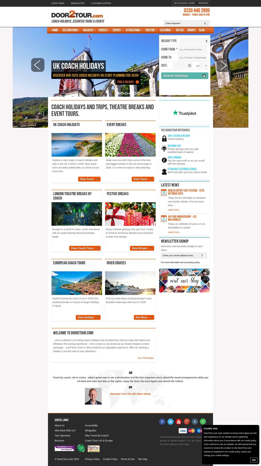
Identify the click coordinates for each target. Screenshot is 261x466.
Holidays (88, 30)
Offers (180, 30)
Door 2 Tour (77, 14)
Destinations (70, 30)
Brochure (59, 440)
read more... (174, 209)
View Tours (87, 179)
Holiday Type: (169, 41)
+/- (198, 66)
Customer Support (101, 3)
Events (117, 30)
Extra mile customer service (182, 169)
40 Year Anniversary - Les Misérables (182, 218)
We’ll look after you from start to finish (187, 172)
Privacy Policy (92, 459)
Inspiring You (174, 146)
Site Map (142, 459)
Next (223, 65)
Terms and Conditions (168, 444)
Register (203, 3)
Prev (37, 65)
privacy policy (194, 262)
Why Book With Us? (65, 430)
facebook (162, 421)
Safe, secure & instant (179, 136)
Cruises (103, 30)
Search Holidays (175, 75)
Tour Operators (62, 435)
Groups (191, 30)
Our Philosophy (146, 358)
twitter (170, 421)
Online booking (175, 139)
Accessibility (91, 425)
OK (254, 460)
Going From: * (169, 49)
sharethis (203, 421)
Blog (202, 30)
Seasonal (165, 30)
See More (142, 317)
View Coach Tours (82, 248)
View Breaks (140, 248)
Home (55, 30)
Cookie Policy (110, 459)
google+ (186, 421)
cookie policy (250, 440)
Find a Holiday (125, 82)
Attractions (133, 30)
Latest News (57, 3)
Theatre (150, 30)
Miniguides (90, 430)
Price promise (175, 157)
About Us (59, 425)
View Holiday (85, 317)
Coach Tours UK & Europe (99, 440)
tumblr (194, 421)
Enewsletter (77, 3)
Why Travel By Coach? (97, 435)
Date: (164, 65)
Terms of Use (128, 459)
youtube (178, 421)
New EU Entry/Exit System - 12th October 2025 (186, 192)
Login (191, 3)
